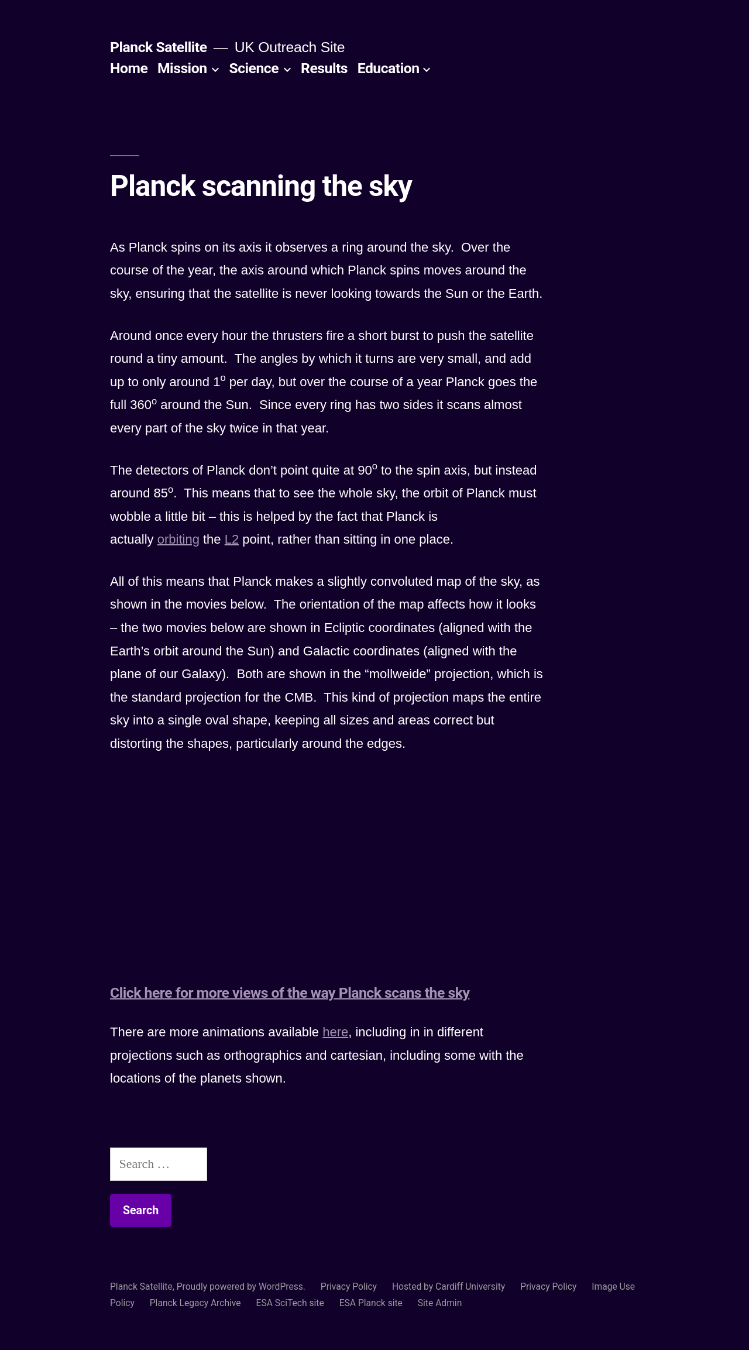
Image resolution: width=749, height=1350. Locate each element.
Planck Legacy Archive (195, 1302)
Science (254, 68)
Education (389, 68)
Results (324, 68)
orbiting (178, 539)
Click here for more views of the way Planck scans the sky (289, 992)
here (335, 1032)
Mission (182, 68)
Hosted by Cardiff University (448, 1286)
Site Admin (440, 1302)
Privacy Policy (349, 1286)
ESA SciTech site (290, 1302)
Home (128, 68)
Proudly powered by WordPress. (242, 1286)
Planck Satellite (158, 47)
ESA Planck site (371, 1302)
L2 (232, 539)
